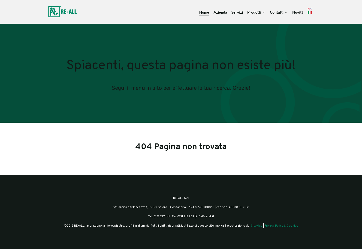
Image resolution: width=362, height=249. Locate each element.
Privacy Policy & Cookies (281, 226)
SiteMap (256, 226)
